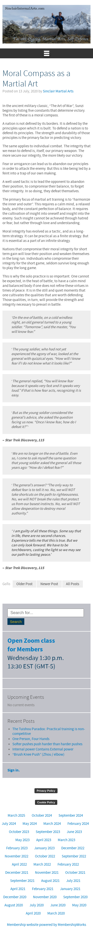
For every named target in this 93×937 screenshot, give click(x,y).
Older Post (24, 584)
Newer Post (49, 584)
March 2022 (42, 864)
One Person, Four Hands (30, 739)
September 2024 (71, 815)
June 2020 (57, 905)
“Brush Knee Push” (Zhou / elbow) (38, 754)
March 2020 (56, 913)
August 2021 (50, 880)
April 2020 (33, 913)
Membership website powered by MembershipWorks (46, 924)
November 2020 (45, 897)
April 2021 (17, 889)
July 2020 (37, 905)
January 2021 (70, 889)
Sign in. (13, 770)
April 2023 (43, 840)
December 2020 (14, 897)
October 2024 (42, 815)
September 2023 (48, 832)
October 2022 (45, 856)
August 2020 (13, 905)
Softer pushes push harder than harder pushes (47, 744)
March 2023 (66, 840)
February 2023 (17, 848)
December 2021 (16, 872)
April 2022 (19, 864)
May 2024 (30, 823)
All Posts (72, 584)
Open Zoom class (31, 641)
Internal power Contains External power (42, 749)
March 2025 (16, 815)
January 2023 (44, 848)
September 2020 (75, 897)
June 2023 (74, 832)
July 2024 (9, 823)
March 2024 (52, 823)
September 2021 (22, 880)
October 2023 (19, 832)
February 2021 (42, 889)
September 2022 (74, 856)
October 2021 (75, 872)
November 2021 (47, 872)
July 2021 (73, 880)
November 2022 (16, 856)
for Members (25, 649)
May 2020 (79, 905)
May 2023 (22, 840)
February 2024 (78, 823)
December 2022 (72, 848)
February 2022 (68, 864)
